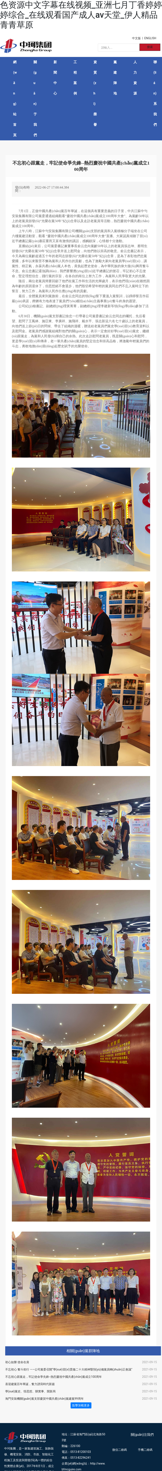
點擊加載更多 (81, 1405)
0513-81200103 (80, 1451)
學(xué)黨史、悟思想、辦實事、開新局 (30, 1391)
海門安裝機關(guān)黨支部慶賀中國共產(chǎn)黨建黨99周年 (44, 1398)
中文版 (136, 38)
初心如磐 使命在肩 (17, 1362)
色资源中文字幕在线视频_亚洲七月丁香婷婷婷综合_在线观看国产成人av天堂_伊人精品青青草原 (81, 15)
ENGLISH (150, 38)
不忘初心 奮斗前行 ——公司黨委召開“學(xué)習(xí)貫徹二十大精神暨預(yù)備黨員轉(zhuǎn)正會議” (68, 1369)
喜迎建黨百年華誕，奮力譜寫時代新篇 (30, 1384)
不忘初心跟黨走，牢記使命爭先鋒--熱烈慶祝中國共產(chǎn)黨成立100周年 (53, 1376)
